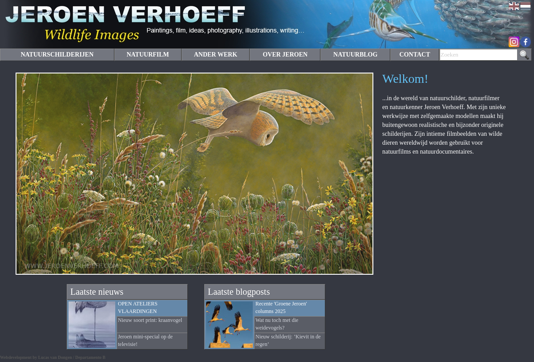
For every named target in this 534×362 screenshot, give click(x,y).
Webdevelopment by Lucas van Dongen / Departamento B (52, 357)
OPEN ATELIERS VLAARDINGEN (138, 307)
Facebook (525, 42)
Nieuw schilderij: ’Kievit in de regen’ (288, 340)
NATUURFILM (147, 54)
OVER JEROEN (285, 54)
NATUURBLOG (355, 54)
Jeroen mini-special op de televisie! (145, 340)
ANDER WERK (215, 54)
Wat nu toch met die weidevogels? (276, 324)
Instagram (514, 42)
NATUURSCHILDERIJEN (56, 54)
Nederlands (525, 6)
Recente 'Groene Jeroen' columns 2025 (281, 307)
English (514, 6)
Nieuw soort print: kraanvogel (150, 320)
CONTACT (415, 54)
